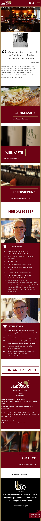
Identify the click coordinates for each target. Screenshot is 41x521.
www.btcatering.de (20, 506)
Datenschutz (25, 474)
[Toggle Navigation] (38, 3)
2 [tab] (2, 18)
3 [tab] (2, 20)
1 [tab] (2, 16)
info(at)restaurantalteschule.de (16, 423)
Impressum (15, 474)
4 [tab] (2, 21)
